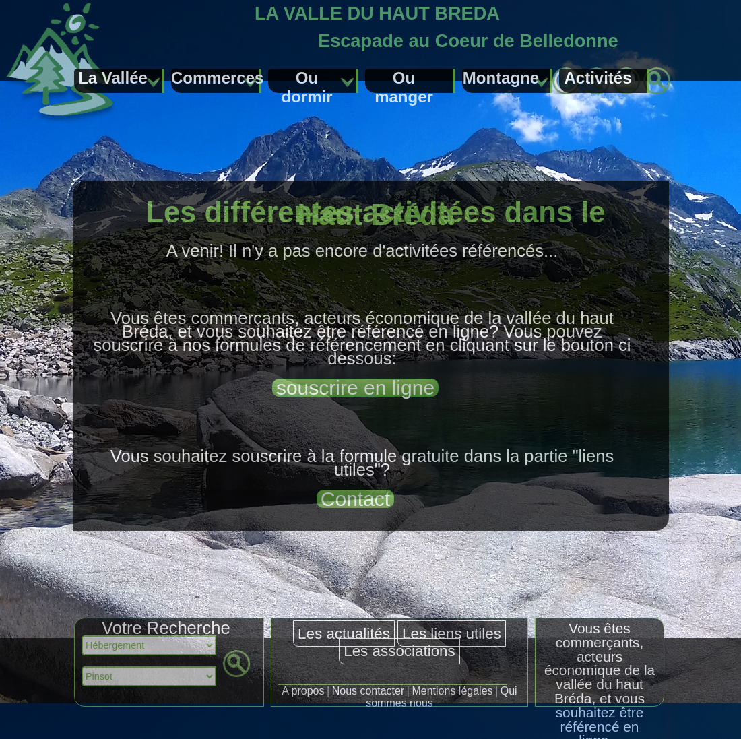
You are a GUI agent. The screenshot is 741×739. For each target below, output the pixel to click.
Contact (355, 499)
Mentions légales (452, 691)
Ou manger (404, 81)
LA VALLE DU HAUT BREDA (377, 13)
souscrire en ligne (355, 388)
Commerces (216, 78)
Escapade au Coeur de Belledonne (468, 40)
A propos (303, 691)
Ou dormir (306, 81)
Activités (597, 78)
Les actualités (344, 633)
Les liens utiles (451, 633)
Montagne (501, 78)
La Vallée (113, 78)
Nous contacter (368, 691)
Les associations (399, 651)
